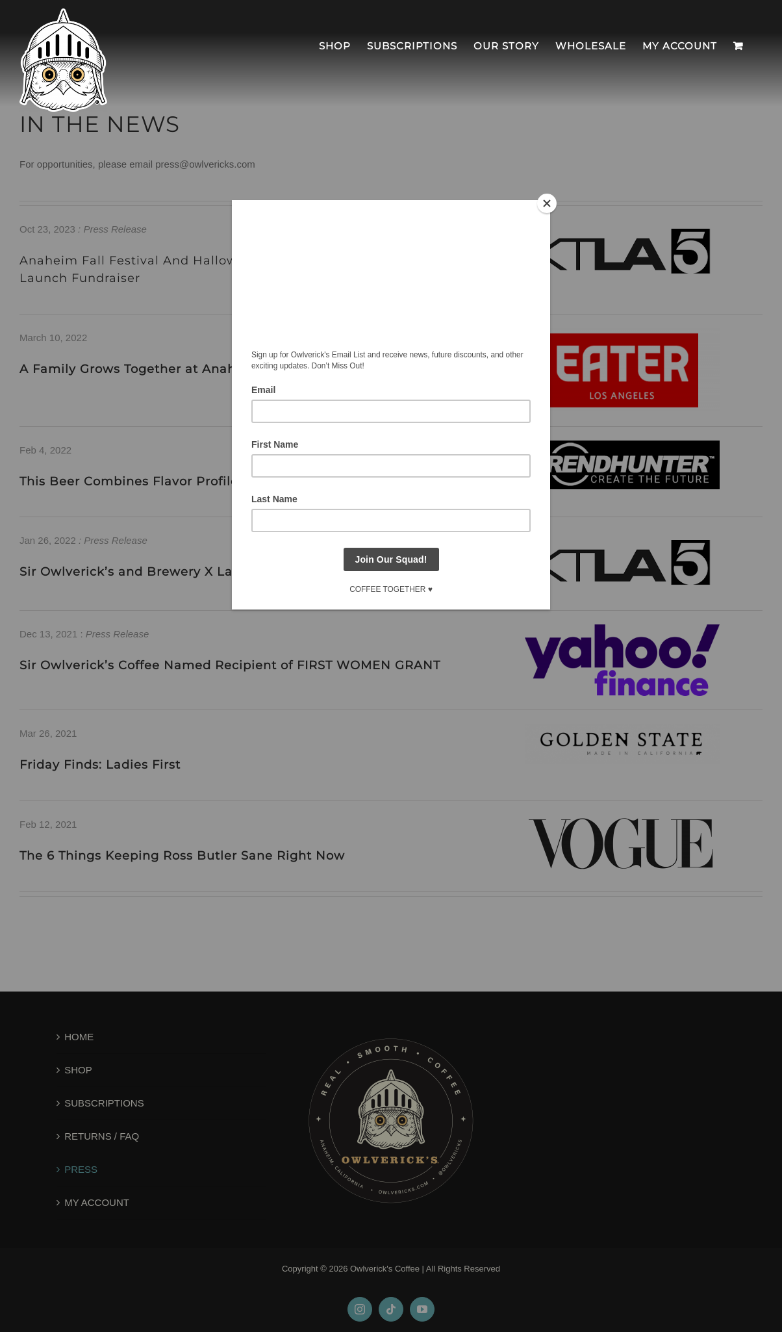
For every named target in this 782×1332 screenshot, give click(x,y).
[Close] (547, 203)
